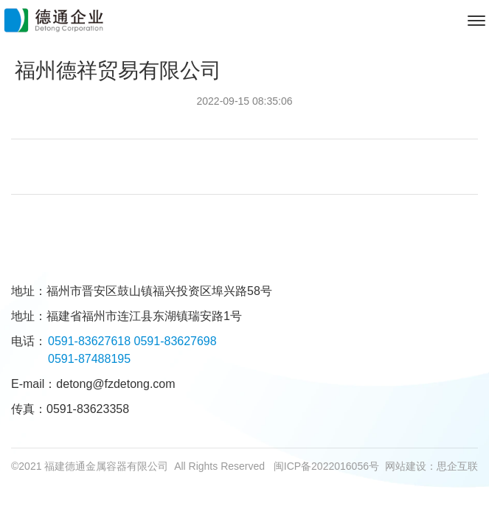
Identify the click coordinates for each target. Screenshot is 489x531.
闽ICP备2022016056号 (326, 466)
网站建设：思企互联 (431, 466)
